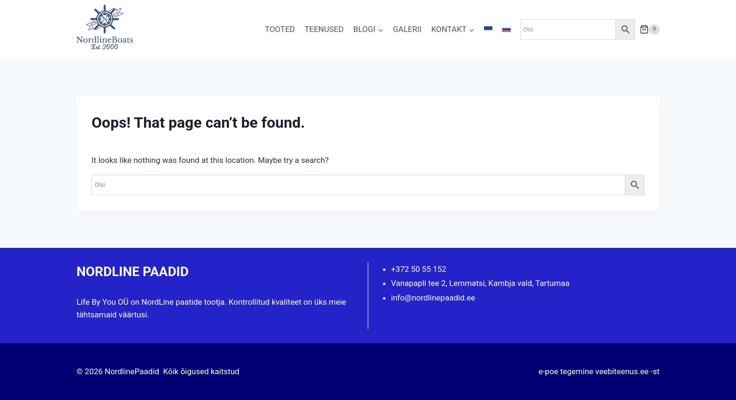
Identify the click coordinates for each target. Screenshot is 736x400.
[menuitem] (488, 29)
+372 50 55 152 (418, 269)
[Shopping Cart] (649, 29)
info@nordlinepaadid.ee (433, 297)
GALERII (407, 29)
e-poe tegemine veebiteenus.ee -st (598, 371)
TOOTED (280, 29)
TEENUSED (324, 29)
